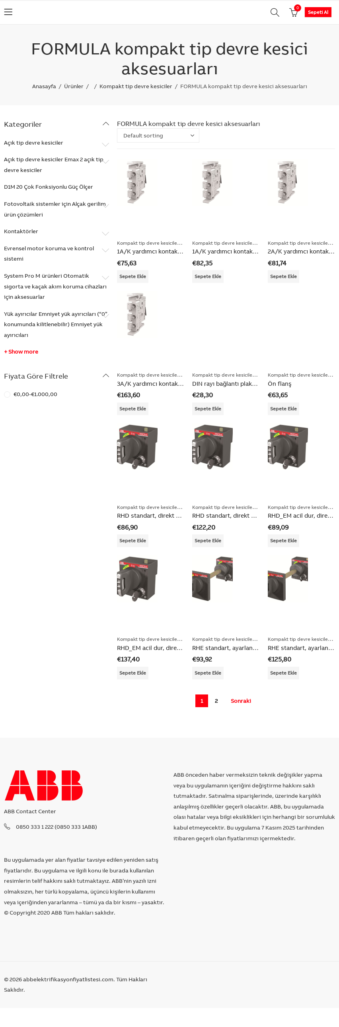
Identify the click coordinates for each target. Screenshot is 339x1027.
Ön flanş (280, 383)
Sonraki (241, 700)
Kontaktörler (21, 231)
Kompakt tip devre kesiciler (135, 86)
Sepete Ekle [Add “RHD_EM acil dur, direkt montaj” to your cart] (283, 540)
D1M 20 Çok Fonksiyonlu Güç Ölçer (48, 186)
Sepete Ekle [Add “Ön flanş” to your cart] (283, 409)
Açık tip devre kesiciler (33, 142)
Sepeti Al (318, 12)
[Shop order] (158, 135)
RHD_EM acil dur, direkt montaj (160, 648)
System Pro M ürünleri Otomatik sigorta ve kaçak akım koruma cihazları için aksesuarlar (55, 286)
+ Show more (21, 351)
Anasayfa (44, 86)
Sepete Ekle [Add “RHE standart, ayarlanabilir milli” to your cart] (208, 673)
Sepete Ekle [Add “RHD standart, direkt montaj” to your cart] (132, 540)
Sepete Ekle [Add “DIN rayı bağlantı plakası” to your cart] (208, 409)
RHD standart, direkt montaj (156, 515)
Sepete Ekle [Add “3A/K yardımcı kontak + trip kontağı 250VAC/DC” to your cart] (132, 409)
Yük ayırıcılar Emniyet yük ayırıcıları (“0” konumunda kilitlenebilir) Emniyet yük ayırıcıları (55, 324)
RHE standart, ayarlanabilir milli (236, 648)
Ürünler (74, 86)
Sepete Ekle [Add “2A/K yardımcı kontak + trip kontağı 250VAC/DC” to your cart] (283, 276)
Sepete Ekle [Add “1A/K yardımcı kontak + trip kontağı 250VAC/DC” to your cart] (132, 276)
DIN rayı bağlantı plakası (226, 383)
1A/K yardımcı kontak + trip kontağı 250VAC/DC (184, 251)
